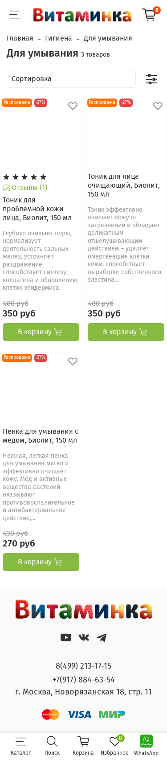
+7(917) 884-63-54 (84, 680)
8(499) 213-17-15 (83, 666)
